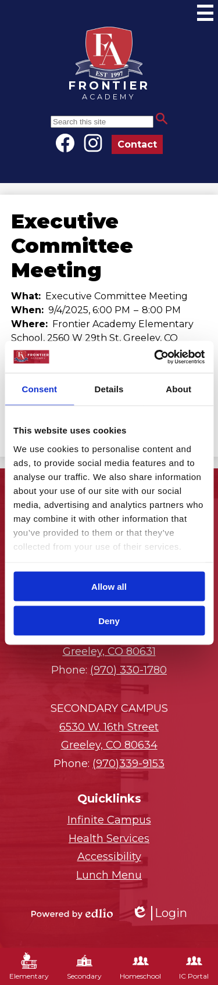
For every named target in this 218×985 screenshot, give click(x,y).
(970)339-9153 (128, 763)
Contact (137, 144)
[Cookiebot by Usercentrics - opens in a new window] (155, 356)
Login (159, 913)
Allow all (109, 587)
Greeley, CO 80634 (109, 735)
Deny (109, 620)
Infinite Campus (109, 820)
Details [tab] (109, 389)
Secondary (84, 966)
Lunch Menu (109, 875)
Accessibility (109, 856)
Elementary (29, 966)
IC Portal (194, 966)
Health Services (109, 838)
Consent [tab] (39, 389)
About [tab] (178, 389)
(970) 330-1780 (128, 670)
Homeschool (140, 966)
